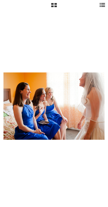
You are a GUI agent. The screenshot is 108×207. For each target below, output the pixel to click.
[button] (54, 7)
